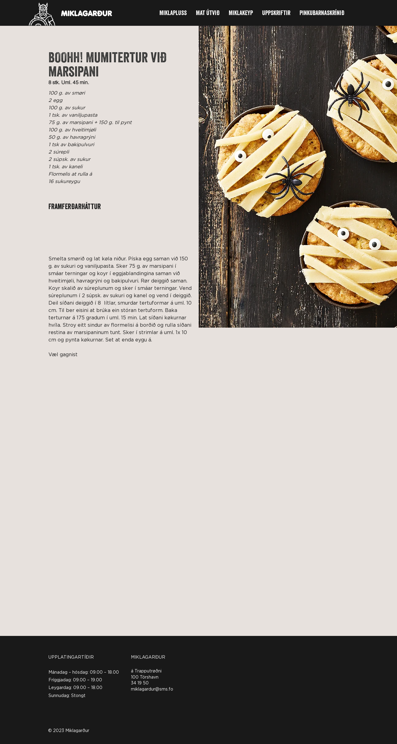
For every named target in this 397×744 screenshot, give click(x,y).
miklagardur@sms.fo (152, 689)
